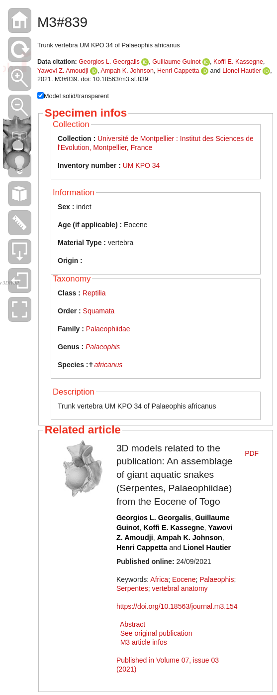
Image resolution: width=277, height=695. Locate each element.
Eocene (183, 579)
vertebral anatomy (179, 588)
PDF (252, 453)
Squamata (99, 311)
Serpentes (132, 588)
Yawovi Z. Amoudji (63, 70)
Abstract (132, 624)
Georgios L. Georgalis (109, 61)
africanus (108, 365)
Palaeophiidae (108, 329)
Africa (159, 579)
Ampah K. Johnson (126, 70)
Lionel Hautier (241, 70)
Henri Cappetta (178, 70)
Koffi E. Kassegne (238, 61)
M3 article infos (143, 642)
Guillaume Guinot (176, 61)
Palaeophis (103, 347)
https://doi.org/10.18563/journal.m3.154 (177, 606)
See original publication (156, 633)
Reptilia (94, 293)
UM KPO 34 (141, 165)
